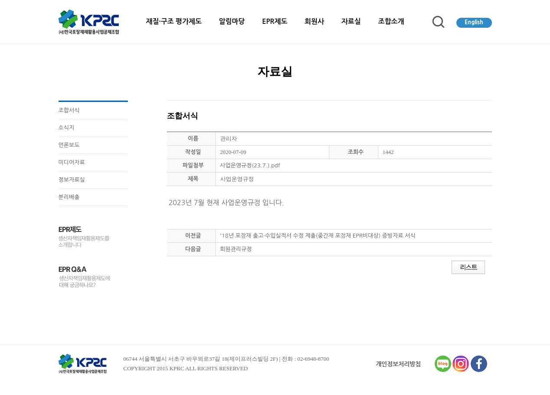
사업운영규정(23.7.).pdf (250, 165)
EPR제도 (274, 21)
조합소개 (391, 21)
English (474, 22)
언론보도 (69, 145)
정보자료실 (72, 180)
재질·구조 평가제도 (174, 21)
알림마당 (232, 21)
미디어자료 (72, 162)
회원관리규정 (236, 249)
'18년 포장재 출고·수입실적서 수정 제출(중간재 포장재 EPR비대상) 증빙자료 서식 (318, 235)
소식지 (67, 128)
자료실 (351, 21)
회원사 (314, 21)
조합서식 (69, 110)
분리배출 (69, 197)
